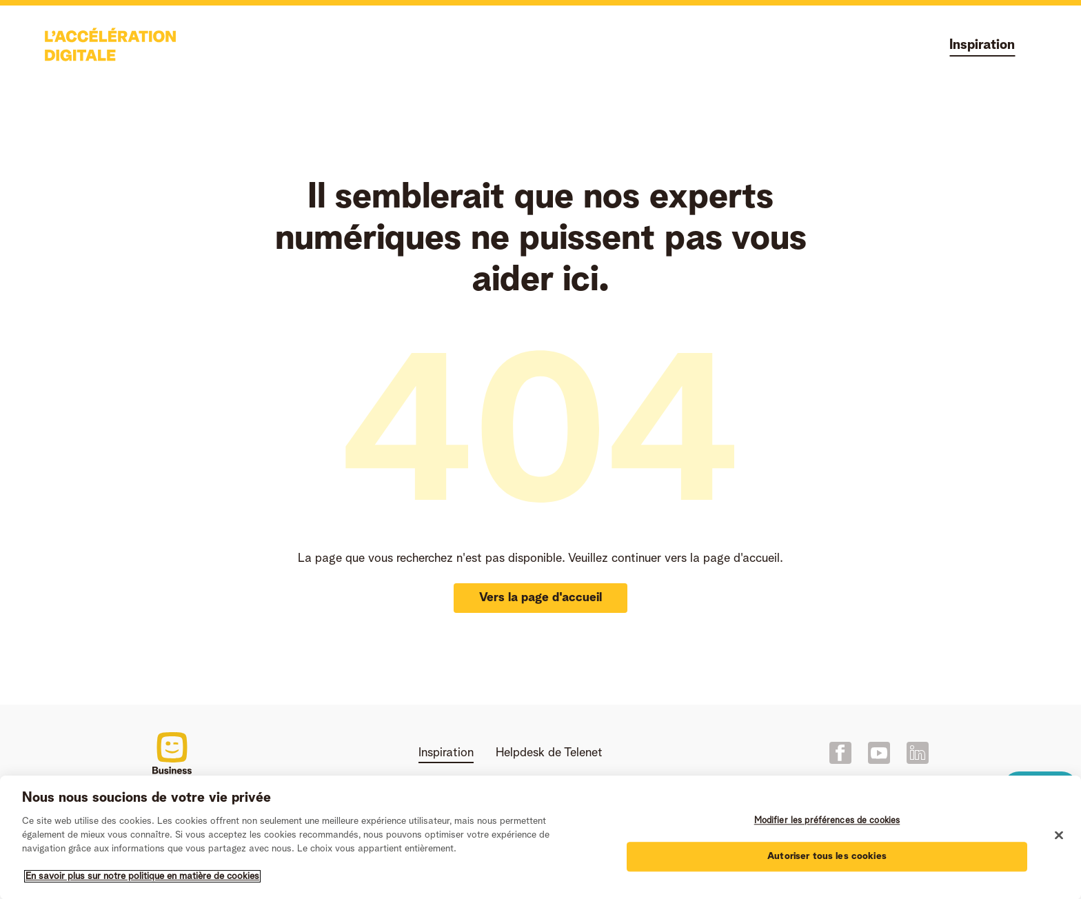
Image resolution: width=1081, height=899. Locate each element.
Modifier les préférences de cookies (827, 824)
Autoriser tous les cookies (827, 859)
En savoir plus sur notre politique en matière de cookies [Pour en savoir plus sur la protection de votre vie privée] (142, 879)
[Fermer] (1059, 838)
